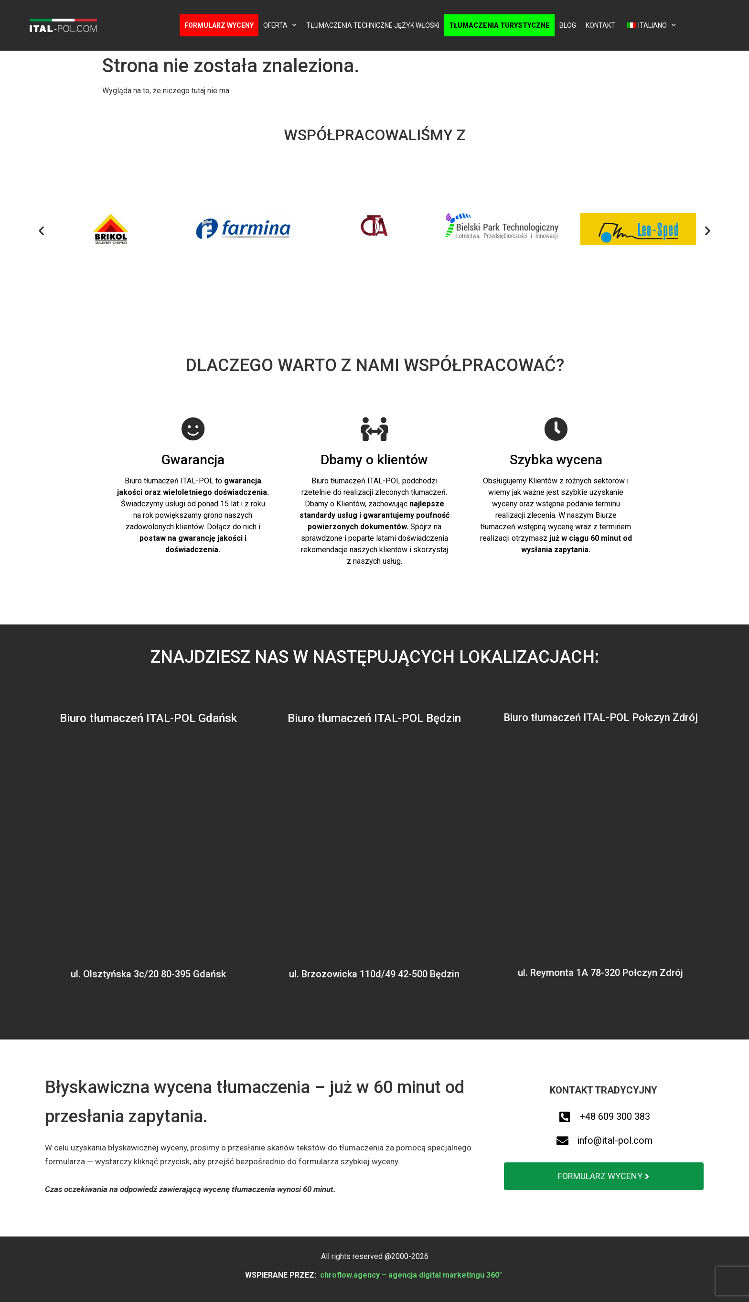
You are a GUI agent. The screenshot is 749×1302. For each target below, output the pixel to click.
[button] (41, 231)
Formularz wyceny (219, 25)
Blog (567, 25)
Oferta (280, 25)
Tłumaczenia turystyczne (499, 25)
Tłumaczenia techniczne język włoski (372, 25)
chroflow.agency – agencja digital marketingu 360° (412, 1275)
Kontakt (600, 25)
